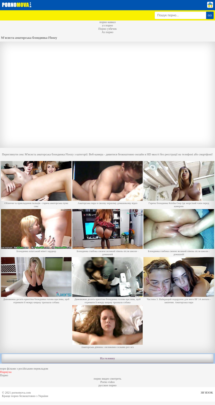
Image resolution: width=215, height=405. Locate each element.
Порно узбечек (107, 28)
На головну (107, 358)
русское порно (107, 385)
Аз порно (107, 32)
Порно (4, 375)
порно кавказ (107, 22)
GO (210, 15)
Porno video (107, 382)
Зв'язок (207, 392)
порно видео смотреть (107, 378)
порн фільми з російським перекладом (24, 368)
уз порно (107, 25)
